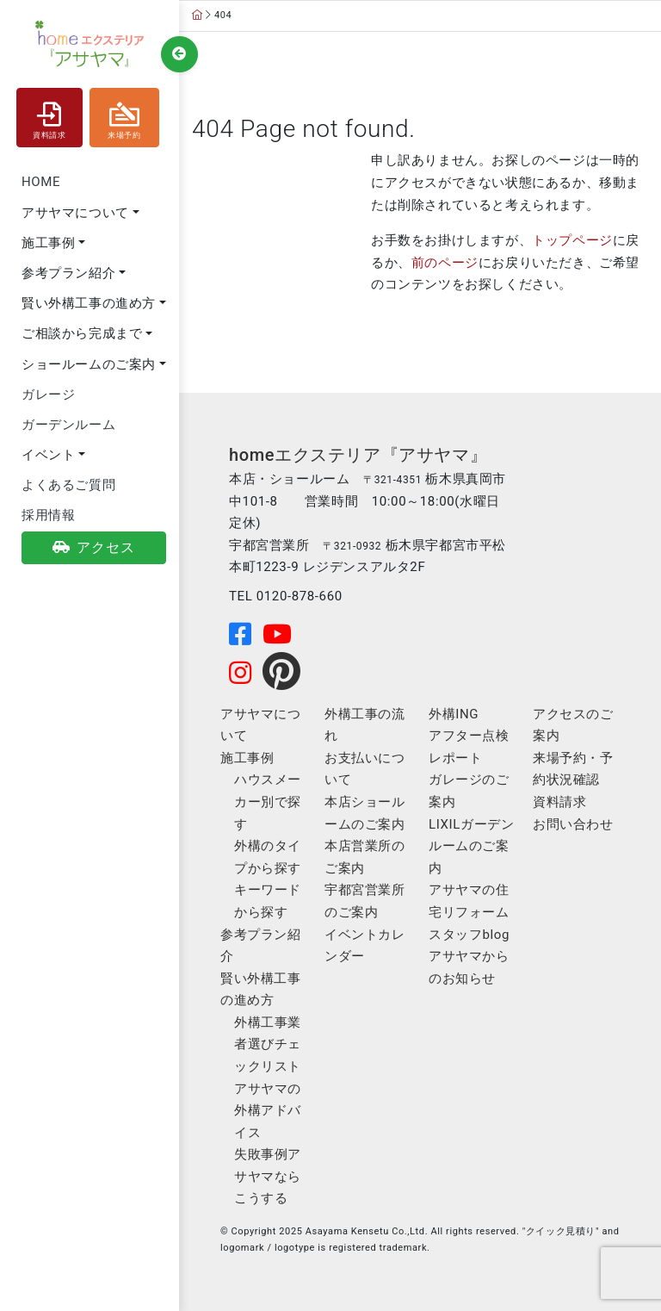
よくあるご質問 (68, 485)
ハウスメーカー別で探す (267, 801)
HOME (41, 182)
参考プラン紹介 (68, 273)
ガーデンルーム (68, 424)
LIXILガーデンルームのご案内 (471, 846)
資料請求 (49, 117)
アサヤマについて (75, 213)
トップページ (572, 240)
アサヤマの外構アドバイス (267, 1110)
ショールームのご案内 (89, 364)
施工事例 (48, 243)
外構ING (454, 714)
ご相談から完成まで (82, 333)
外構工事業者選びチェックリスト (267, 1044)
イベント (48, 455)
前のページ (445, 262)
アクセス (94, 547)
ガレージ (48, 394)
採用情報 (48, 515)
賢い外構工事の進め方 (89, 303)
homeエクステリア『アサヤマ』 (358, 454)
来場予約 (124, 117)
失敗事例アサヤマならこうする (267, 1176)
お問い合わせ (573, 824)
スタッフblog (469, 934)
